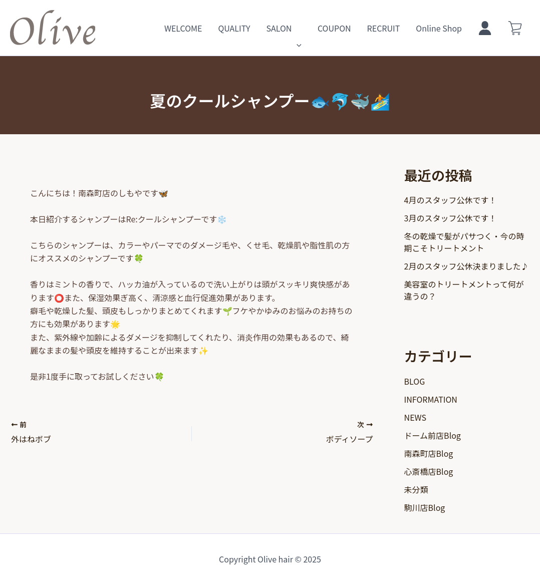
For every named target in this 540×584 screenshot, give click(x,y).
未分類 (416, 489)
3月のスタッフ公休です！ (450, 218)
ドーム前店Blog (432, 435)
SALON (283, 28)
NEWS (415, 417)
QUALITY (234, 28)
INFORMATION (430, 399)
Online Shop (439, 28)
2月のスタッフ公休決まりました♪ (466, 266)
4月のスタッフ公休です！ (450, 200)
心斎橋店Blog (428, 471)
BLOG (414, 381)
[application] (297, 28)
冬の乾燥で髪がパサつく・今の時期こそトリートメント (464, 242)
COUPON (334, 28)
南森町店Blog (428, 453)
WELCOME (183, 28)
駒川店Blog (424, 507)
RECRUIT (383, 28)
